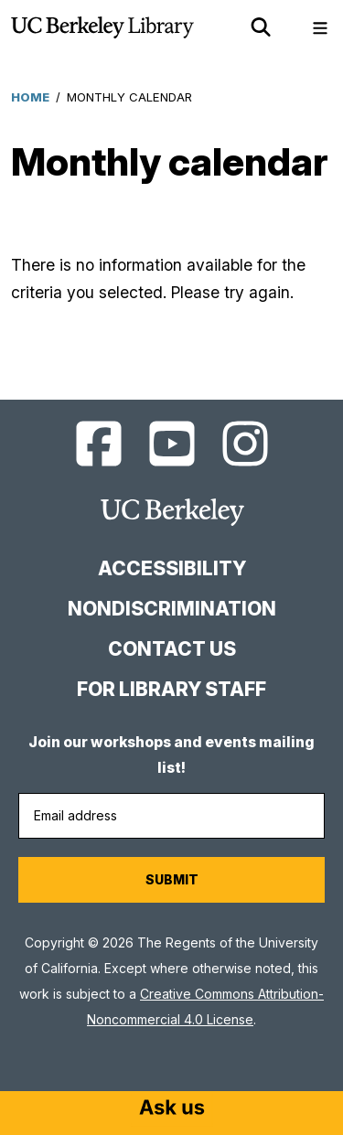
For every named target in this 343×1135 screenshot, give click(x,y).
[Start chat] (172, 1109)
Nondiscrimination (172, 608)
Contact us (172, 648)
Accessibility (172, 568)
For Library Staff (171, 689)
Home (30, 97)
